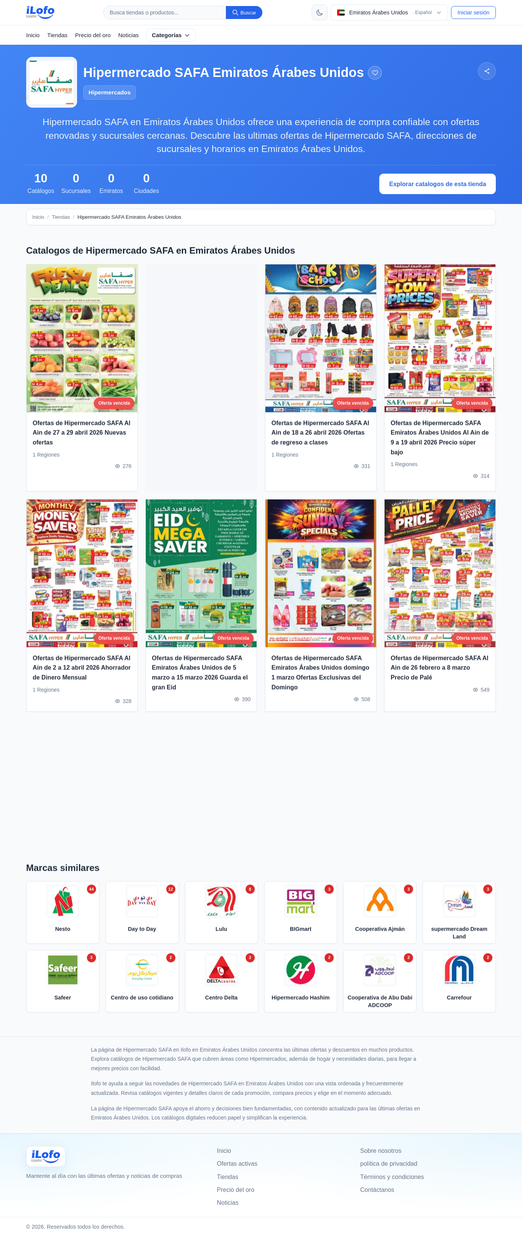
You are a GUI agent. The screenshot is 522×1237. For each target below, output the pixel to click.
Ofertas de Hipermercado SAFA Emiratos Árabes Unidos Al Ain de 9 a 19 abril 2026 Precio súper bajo (440, 440)
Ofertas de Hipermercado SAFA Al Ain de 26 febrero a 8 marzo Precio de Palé (440, 670)
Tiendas (57, 35)
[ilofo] (40, 12)
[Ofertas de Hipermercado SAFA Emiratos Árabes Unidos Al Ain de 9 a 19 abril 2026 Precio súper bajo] (440, 341)
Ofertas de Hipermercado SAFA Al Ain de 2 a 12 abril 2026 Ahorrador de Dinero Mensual (82, 670)
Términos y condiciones (392, 1177)
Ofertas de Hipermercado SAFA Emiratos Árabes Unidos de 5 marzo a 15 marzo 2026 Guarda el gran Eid (200, 675)
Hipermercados (109, 92)
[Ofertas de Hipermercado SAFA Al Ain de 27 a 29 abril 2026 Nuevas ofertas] (82, 341)
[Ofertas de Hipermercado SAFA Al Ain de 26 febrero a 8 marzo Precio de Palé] (440, 576)
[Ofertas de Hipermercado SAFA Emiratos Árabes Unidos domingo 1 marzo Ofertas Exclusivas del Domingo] (320, 576)
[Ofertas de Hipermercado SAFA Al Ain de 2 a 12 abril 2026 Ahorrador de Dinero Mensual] (82, 576)
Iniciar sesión (473, 12)
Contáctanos (377, 1190)
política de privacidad (388, 1163)
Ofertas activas (237, 1163)
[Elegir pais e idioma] (389, 12)
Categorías (171, 35)
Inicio (32, 35)
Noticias (128, 35)
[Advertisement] (201, 377)
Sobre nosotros (381, 1151)
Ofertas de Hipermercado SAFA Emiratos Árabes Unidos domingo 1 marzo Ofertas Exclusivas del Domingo (320, 675)
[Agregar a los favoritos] (375, 73)
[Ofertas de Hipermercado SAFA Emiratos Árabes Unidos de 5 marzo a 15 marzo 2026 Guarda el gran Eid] (201, 576)
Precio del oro (93, 35)
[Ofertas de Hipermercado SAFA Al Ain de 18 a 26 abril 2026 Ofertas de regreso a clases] (320, 341)
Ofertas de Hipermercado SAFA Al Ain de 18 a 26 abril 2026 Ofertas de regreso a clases (320, 435)
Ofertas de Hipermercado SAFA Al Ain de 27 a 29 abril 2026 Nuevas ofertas (82, 435)
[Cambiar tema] (320, 12)
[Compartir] (487, 71)
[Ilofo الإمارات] (45, 1156)
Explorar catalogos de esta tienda (437, 184)
